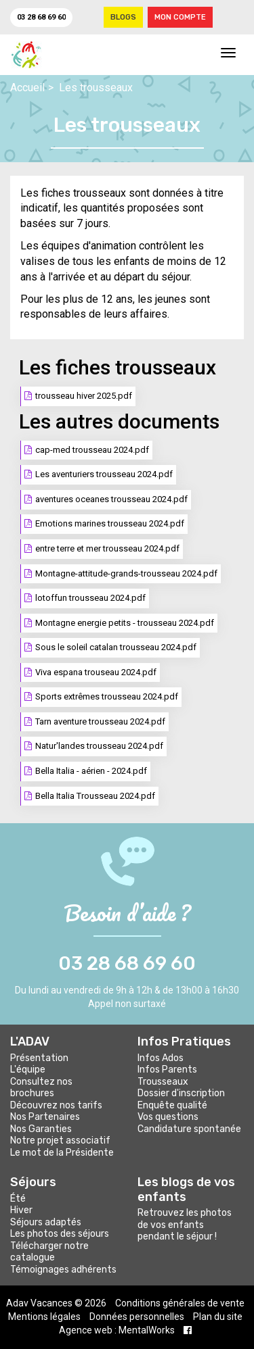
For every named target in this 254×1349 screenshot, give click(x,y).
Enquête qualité (172, 1105)
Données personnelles (136, 1316)
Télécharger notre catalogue (49, 1252)
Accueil (27, 87)
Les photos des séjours (59, 1234)
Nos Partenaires (45, 1117)
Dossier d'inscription (181, 1093)
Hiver (21, 1210)
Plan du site (217, 1316)
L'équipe (27, 1069)
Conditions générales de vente (180, 1303)
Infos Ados (160, 1058)
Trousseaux (162, 1081)
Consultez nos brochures (41, 1088)
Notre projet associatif (60, 1140)
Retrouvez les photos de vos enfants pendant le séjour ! (184, 1224)
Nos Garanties (41, 1129)
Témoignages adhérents (63, 1269)
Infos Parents (167, 1069)
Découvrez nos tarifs (56, 1105)
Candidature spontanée (189, 1129)
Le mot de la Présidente (62, 1152)
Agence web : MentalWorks (117, 1330)
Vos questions (167, 1117)
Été (18, 1198)
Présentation (39, 1058)
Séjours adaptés (45, 1222)
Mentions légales (44, 1316)
